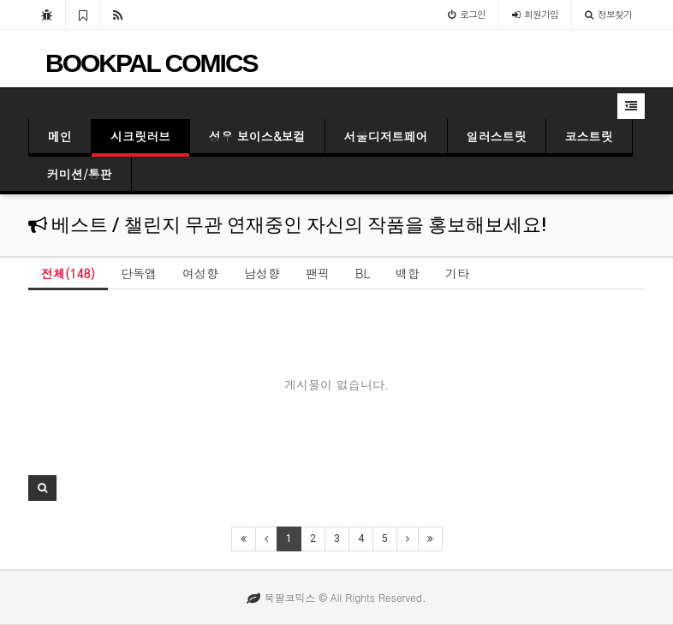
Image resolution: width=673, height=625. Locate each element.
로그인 (466, 14)
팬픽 (318, 273)
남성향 (262, 273)
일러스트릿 (497, 136)
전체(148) (68, 273)
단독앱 (139, 273)
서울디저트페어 (386, 136)
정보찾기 (608, 14)
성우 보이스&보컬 (257, 136)
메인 (60, 136)
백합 (408, 273)
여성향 (200, 273)
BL (362, 273)
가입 (535, 14)
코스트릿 (589, 136)
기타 (457, 273)
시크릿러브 (140, 136)
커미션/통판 (79, 173)
